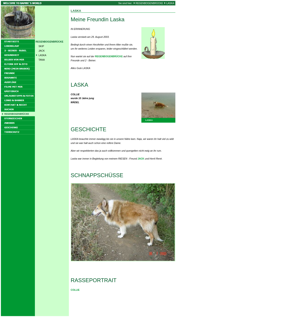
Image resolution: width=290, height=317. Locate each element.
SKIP (41, 46)
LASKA (170, 3)
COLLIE (75, 289)
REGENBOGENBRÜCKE (149, 3)
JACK (42, 50)
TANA (42, 59)
